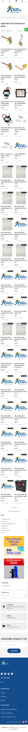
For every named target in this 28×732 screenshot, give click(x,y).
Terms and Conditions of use (8, 716)
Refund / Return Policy (7, 713)
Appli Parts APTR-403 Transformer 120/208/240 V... (7, 129)
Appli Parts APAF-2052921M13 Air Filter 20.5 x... (20, 181)
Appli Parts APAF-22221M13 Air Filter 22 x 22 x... (20, 286)
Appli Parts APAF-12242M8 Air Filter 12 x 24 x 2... (20, 443)
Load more (14, 507)
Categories (3, 1)
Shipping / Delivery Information (9, 709)
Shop (3, 532)
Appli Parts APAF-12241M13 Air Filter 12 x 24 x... (7, 234)
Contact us (3, 696)
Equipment (4, 521)
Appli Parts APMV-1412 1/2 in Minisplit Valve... (7, 50)
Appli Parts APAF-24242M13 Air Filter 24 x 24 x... (20, 391)
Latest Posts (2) (6, 585)
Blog (2, 682)
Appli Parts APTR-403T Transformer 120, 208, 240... (19, 103)
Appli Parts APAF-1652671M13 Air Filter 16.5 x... (20, 339)
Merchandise (5, 528)
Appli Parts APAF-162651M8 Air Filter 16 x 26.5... (20, 234)
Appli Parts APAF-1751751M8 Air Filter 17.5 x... (6, 443)
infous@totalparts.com (13, 627)
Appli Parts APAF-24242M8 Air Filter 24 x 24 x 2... (20, 470)
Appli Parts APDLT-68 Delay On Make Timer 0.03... (20, 496)
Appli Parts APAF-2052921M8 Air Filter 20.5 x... (6, 208)
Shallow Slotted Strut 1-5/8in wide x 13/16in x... (20, 129)
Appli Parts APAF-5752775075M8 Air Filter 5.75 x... (19, 365)
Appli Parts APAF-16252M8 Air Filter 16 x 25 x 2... (7, 286)
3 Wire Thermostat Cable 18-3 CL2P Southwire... (6, 365)
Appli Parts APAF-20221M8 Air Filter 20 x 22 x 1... (7, 496)
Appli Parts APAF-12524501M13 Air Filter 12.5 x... (7, 181)
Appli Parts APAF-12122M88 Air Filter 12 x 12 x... (7, 470)
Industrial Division (6, 530)
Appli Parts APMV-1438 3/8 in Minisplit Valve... (20, 77)
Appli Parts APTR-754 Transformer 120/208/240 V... (7, 103)
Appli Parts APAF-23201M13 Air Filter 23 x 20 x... (20, 417)
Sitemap (3, 700)
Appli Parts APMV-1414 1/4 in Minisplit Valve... (20, 50)
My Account (22, 1)
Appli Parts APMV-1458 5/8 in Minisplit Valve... (6, 77)
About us (3, 692)
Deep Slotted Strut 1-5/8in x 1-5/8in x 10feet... (7, 155)
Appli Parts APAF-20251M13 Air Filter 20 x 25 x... (7, 260)
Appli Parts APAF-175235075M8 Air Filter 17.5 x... (7, 391)
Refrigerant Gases (6, 519)
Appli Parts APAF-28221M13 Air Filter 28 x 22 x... (7, 417)
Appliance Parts (5, 525)
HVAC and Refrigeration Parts (8, 523)
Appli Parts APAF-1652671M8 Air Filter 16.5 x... (6, 339)
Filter (4, 30)
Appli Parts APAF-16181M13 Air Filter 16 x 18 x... (20, 260)
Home (2, 515)
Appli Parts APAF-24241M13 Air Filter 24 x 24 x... (7, 312)
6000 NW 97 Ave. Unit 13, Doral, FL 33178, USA (15, 607)
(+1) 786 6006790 (11, 617)
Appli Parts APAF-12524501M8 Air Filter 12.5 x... (20, 208)
